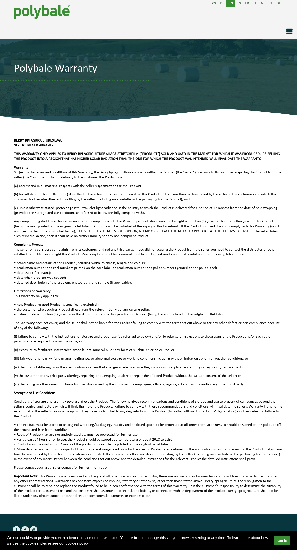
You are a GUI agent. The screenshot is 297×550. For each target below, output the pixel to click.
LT (255, 4)
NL (263, 4)
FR (247, 4)
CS (214, 4)
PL (271, 4)
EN (231, 4)
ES (239, 4)
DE (222, 4)
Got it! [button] (282, 541)
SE (279, 4)
